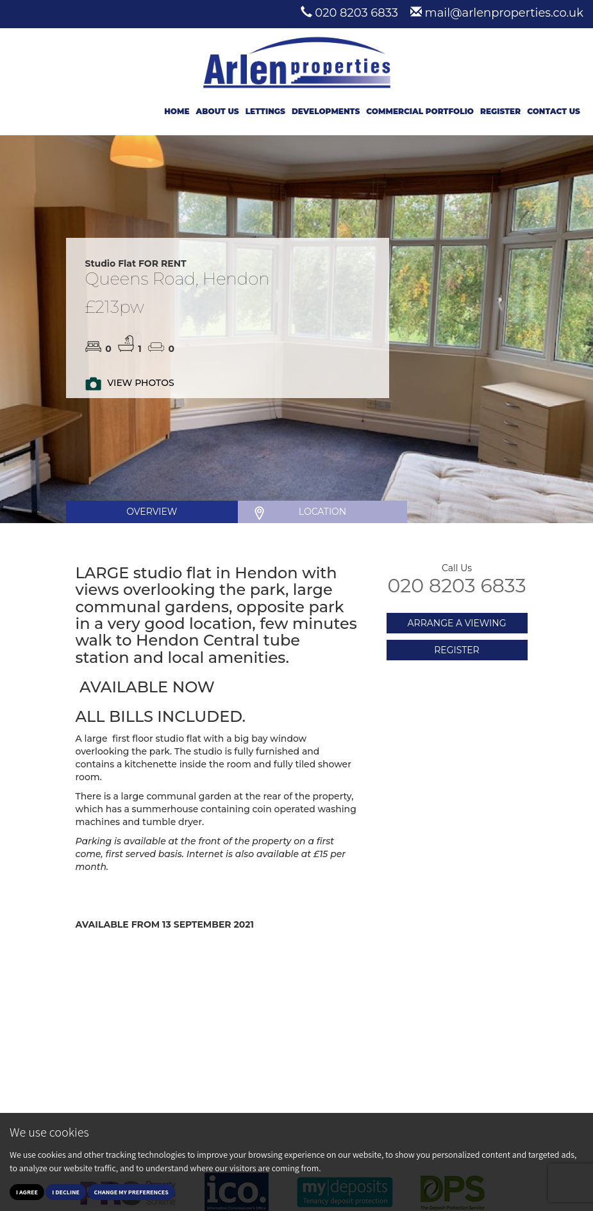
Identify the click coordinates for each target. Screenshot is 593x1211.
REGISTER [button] (457, 650)
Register (500, 111)
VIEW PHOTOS (140, 382)
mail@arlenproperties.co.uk (504, 13)
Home (176, 111)
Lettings (265, 111)
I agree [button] (27, 1192)
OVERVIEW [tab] (151, 511)
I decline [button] (65, 1192)
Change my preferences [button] (131, 1192)
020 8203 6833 (356, 13)
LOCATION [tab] (322, 511)
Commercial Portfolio (420, 111)
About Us (217, 111)
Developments (326, 111)
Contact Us (553, 111)
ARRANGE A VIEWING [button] (456, 623)
